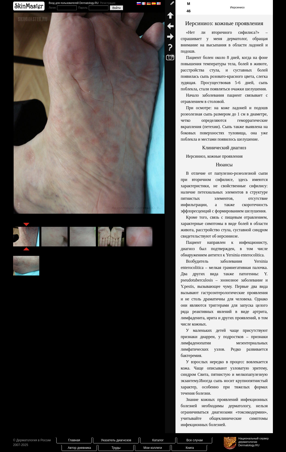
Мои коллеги (153, 448)
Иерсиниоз (237, 7)
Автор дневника (79, 448)
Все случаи (194, 440)
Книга (190, 448)
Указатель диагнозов (116, 440)
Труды (116, 448)
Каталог (158, 440)
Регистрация (107, 3)
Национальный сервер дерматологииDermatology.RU (253, 442)
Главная (74, 440)
